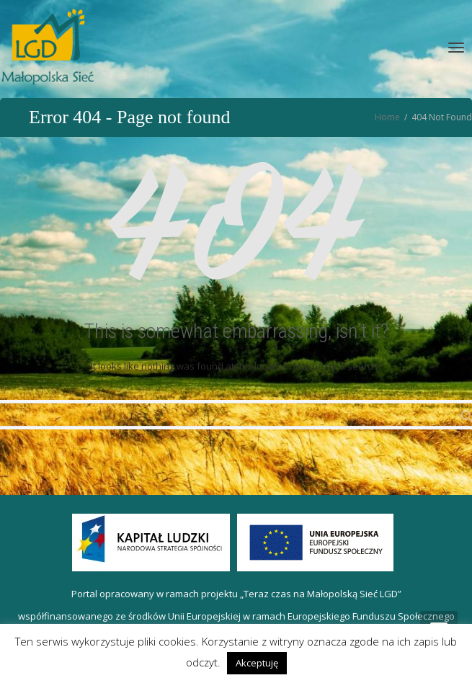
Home (387, 117)
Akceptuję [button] (257, 662)
